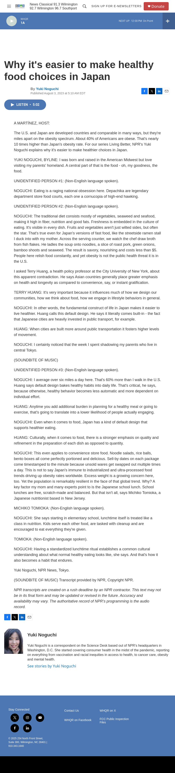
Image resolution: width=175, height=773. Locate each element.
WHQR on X (108, 710)
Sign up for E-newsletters (116, 6)
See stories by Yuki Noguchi (51, 665)
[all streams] (169, 21)
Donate (157, 6)
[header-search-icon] (85, 6)
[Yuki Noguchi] (13, 641)
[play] (11, 21)
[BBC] (49, 764)
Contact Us (71, 710)
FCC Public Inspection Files (114, 720)
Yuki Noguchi (47, 89)
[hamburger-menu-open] (9, 6)
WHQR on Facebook (77, 720)
